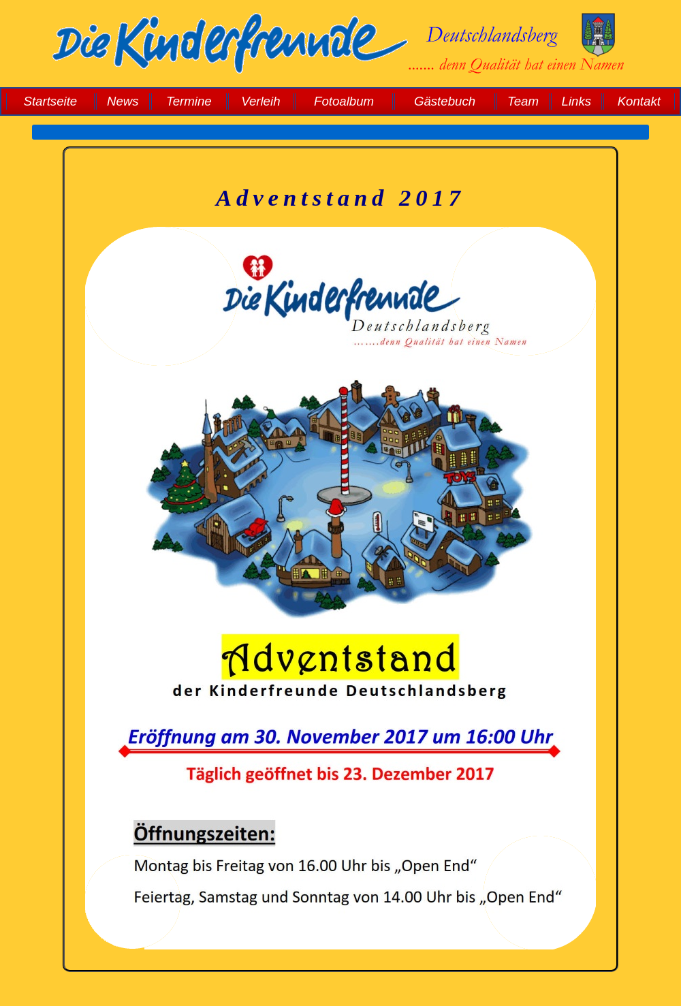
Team (523, 101)
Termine (189, 101)
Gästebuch (444, 101)
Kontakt (639, 101)
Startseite (50, 101)
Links (577, 101)
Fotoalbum (344, 101)
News (123, 101)
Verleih (260, 101)
